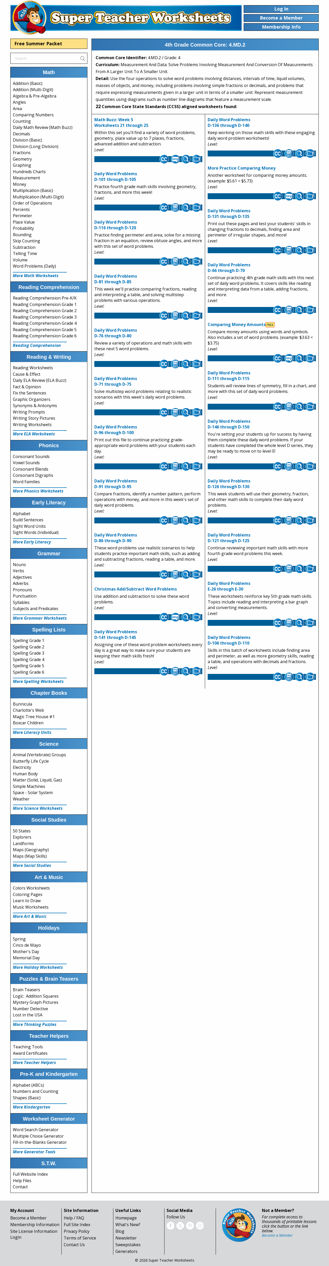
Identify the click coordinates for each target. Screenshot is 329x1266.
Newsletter (126, 1238)
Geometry (22, 159)
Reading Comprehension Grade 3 (45, 317)
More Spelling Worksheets (38, 681)
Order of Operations (32, 203)
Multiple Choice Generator (38, 1136)
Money (19, 184)
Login (15, 1237)
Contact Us (74, 1244)
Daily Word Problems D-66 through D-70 (229, 267)
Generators (126, 1251)
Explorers (22, 837)
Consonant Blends (30, 469)
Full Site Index (77, 1224)
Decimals (21, 134)
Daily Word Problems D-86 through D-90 (115, 537)
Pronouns (22, 590)
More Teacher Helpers (34, 1062)
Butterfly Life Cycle (31, 761)
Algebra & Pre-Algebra (34, 96)
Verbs (18, 571)
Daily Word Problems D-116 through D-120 (115, 225)
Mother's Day (26, 951)
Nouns (19, 564)
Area (17, 108)
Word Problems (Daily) (34, 266)
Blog (119, 1231)
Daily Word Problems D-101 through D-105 (115, 176)
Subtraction (24, 247)
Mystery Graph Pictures (35, 1002)
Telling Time (25, 253)
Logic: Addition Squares (36, 996)
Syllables (21, 602)
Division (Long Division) (35, 146)
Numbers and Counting (35, 1091)
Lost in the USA (27, 1015)
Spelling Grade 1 (28, 640)
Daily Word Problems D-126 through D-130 (229, 483)
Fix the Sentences (29, 393)
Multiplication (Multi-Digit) (38, 197)
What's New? (127, 1224)
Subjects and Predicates (35, 608)
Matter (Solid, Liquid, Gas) (37, 780)
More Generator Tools (34, 1152)
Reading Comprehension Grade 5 (45, 329)
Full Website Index (30, 1174)
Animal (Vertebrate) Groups (39, 755)
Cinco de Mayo (27, 945)
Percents (21, 209)
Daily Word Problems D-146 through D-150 (229, 424)
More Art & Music (30, 916)
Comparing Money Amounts (237, 324)
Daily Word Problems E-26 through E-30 (229, 586)
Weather (21, 799)
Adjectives (22, 577)
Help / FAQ (74, 1218)
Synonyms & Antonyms (35, 405)
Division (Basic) (27, 140)
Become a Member (28, 1218)
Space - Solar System (33, 792)
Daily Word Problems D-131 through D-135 (229, 213)
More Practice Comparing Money (242, 168)
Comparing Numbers (33, 115)
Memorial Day (26, 958)
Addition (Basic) (27, 83)
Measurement (26, 178)
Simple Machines (29, 786)
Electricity (22, 767)
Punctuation (24, 596)
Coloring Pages (27, 894)
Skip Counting (26, 241)
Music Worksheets (31, 907)
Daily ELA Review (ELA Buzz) (39, 380)
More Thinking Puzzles (35, 1024)
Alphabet (21, 513)
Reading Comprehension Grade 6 (45, 336)
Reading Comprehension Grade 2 (45, 310)
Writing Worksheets (32, 424)
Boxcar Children (28, 723)
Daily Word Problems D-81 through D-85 (115, 279)
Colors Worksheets (31, 888)
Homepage (126, 1218)
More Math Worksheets (36, 275)
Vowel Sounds (26, 462)
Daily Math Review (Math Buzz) (42, 127)
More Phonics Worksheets (38, 491)
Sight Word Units (29, 526)
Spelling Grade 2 (28, 647)
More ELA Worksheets (34, 434)
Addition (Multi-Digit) (33, 89)
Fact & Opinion (27, 387)
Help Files (22, 1180)
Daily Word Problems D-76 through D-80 (115, 333)
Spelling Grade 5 (28, 666)
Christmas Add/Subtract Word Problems (135, 589)
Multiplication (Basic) (33, 190)
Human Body (25, 774)
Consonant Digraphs (33, 475)
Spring (19, 939)
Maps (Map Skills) (30, 856)
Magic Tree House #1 (34, 716)
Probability (23, 228)
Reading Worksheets (33, 368)
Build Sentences (28, 520)
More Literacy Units (32, 732)
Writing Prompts (29, 412)
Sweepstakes (128, 1244)
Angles (19, 102)
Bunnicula (22, 704)
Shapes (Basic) (27, 1098)
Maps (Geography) (31, 849)
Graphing (22, 165)
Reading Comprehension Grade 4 (45, 323)
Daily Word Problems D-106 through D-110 (229, 640)
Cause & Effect (26, 374)
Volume (20, 260)
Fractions (22, 152)
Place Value (24, 222)
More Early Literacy (32, 542)
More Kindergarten (31, 1107)
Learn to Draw (27, 900)
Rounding (22, 235)
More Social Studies (32, 865)
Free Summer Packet (38, 43)
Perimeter (22, 215)
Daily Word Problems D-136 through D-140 (229, 122)
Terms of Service (80, 1238)
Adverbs (21, 583)
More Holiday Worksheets (38, 967)
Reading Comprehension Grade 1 (45, 304)
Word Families (26, 482)
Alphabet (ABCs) (28, 1085)
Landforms (23, 843)
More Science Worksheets (38, 808)
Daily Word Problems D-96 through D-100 (115, 429)
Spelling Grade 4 (28, 659)
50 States (22, 831)
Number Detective (30, 1009)
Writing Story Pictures (34, 418)
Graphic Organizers (31, 399)
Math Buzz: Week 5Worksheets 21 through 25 (121, 122)
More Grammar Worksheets (40, 618)
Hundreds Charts (29, 171)
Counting (22, 121)
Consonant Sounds (31, 456)
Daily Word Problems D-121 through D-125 (229, 537)
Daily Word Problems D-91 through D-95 (115, 483)
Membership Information (34, 1224)
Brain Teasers (26, 989)
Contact (20, 1187)
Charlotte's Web (28, 710)
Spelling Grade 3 (28, 653)
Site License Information (33, 1231)
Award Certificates (30, 1053)
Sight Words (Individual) (36, 532)
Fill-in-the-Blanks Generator (40, 1142)
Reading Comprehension (37, 345)
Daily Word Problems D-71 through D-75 (115, 381)
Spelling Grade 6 (28, 672)
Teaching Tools (28, 1047)
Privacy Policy (76, 1231)
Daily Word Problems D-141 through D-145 (115, 634)
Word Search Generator (36, 1129)
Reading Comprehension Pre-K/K (45, 298)
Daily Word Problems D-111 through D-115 (229, 375)
